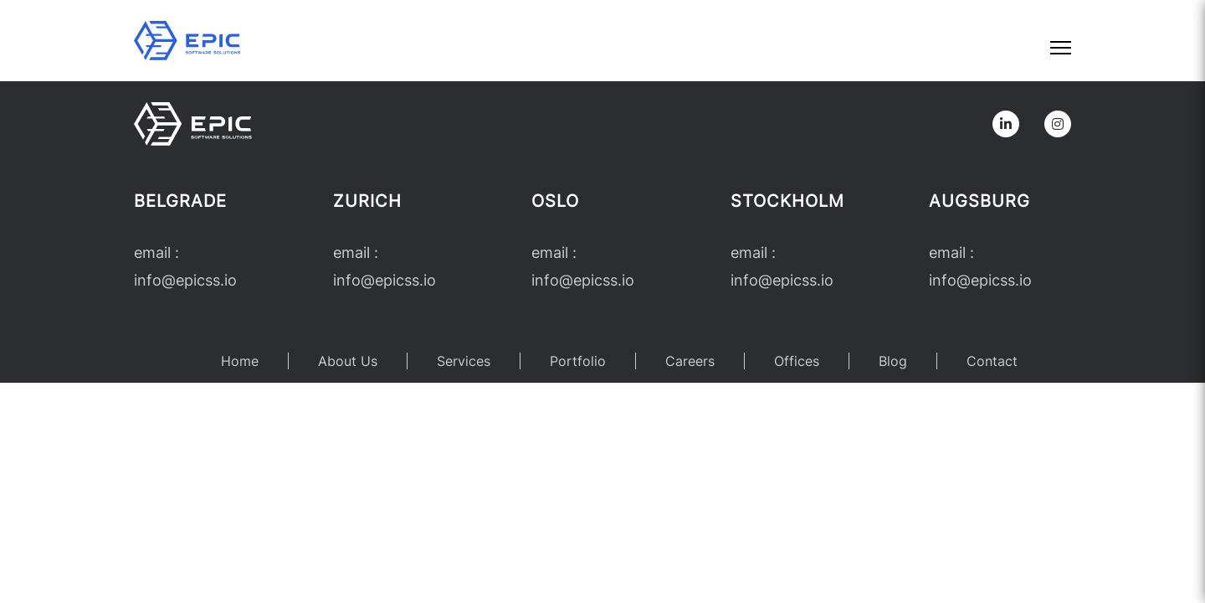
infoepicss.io (185, 280)
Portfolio (578, 361)
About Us (347, 361)
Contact (992, 361)
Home (240, 361)
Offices (796, 361)
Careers (690, 361)
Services (463, 361)
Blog (893, 361)
